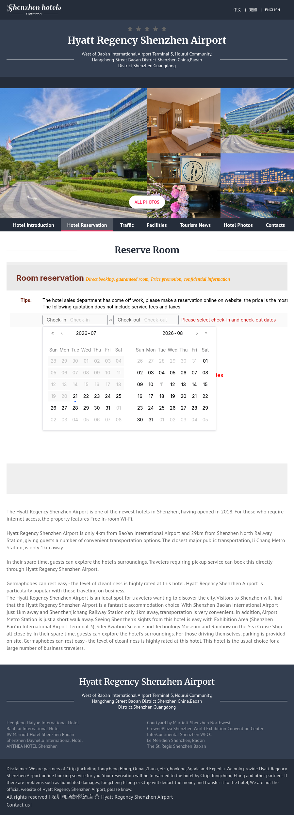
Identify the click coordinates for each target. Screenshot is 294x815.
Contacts (275, 225)
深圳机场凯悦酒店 (72, 796)
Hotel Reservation (87, 225)
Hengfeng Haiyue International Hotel (43, 723)
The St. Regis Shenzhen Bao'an (176, 746)
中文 (237, 9)
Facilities (157, 225)
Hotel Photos (238, 225)
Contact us (18, 804)
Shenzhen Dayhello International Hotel (45, 740)
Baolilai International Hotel (33, 728)
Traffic (127, 225)
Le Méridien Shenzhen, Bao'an (176, 740)
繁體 (253, 9)
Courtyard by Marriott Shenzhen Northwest (189, 723)
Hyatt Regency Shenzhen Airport (137, 796)
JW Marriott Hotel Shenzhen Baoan (40, 734)
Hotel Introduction (33, 225)
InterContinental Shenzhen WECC (179, 734)
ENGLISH (272, 9)
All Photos (147, 202)
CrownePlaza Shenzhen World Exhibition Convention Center (205, 728)
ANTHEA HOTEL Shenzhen (32, 746)
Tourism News (195, 225)
